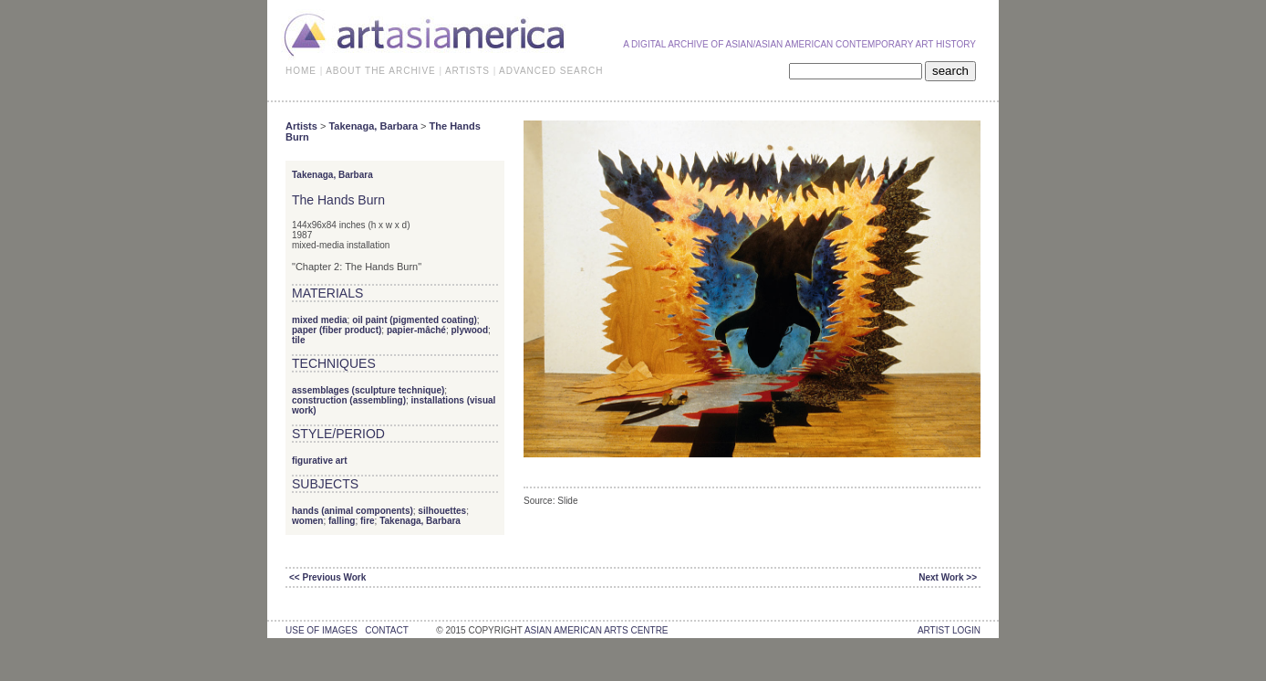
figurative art (320, 461)
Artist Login (949, 630)
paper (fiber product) (336, 330)
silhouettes (442, 511)
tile (298, 340)
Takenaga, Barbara (373, 125)
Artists (301, 125)
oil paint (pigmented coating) (414, 320)
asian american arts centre (596, 630)
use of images (321, 630)
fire (367, 521)
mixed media (320, 320)
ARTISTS (467, 71)
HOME (300, 71)
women (307, 521)
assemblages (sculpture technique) (368, 390)
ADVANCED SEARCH (551, 71)
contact (386, 630)
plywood (470, 330)
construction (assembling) (349, 400)
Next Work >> (947, 577)
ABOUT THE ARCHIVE (381, 71)
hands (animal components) (352, 511)
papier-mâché (416, 330)
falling (341, 521)
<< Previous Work (327, 577)
